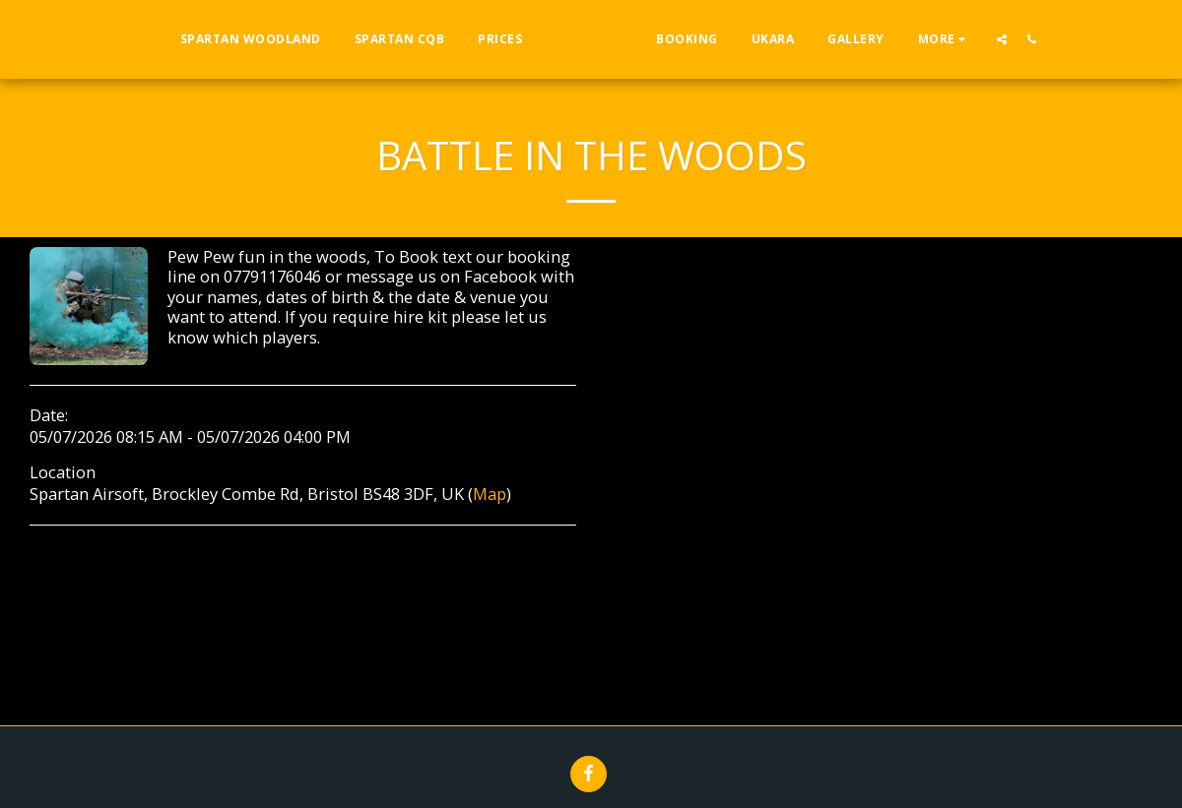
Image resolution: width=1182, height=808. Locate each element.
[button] (1041, 38)
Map (489, 493)
